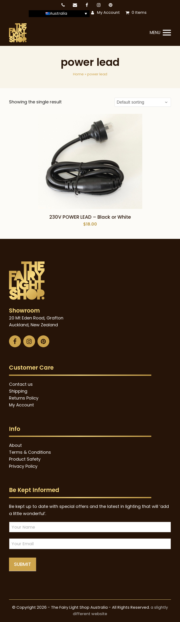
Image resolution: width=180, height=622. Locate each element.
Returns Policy (23, 398)
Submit (22, 564)
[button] (160, 32)
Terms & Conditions (30, 452)
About (15, 445)
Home (78, 74)
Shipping (18, 391)
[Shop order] (143, 102)
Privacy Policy (23, 466)
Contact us (21, 384)
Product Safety (25, 459)
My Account (108, 12)
